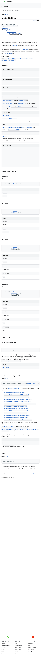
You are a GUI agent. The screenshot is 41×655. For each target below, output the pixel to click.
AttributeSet (21, 100)
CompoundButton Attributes (10, 58)
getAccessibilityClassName (9, 118)
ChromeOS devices (32, 647)
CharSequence (6, 115)
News (3, 651)
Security (3, 647)
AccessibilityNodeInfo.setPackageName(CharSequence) (18, 399)
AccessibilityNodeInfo (26, 127)
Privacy (16, 651)
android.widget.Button (11, 32)
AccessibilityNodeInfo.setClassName (11, 361)
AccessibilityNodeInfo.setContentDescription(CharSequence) (19, 404)
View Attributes (12, 60)
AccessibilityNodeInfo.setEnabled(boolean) (15, 406)
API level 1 (7, 14)
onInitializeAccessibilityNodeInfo (11, 127)
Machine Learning (18, 645)
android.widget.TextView (10, 30)
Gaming (16, 643)
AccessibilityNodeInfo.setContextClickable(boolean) (18, 419)
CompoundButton (13, 25)
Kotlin (34, 20)
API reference (5, 6)
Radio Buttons (8, 53)
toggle (4, 136)
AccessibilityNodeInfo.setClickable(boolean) (16, 408)
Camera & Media (18, 649)
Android (3, 643)
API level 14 (7, 378)
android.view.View (6, 29)
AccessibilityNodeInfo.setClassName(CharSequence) (17, 401)
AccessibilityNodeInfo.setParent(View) (14, 392)
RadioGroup (25, 49)
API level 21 (7, 286)
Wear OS (29, 645)
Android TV (30, 651)
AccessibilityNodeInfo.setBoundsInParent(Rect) (16, 394)
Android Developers (5, 10)
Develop (11, 10)
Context (11, 97)
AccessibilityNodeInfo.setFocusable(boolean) (16, 410)
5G (15, 653)
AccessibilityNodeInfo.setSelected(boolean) (15, 417)
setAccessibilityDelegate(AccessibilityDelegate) (14, 428)
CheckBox (15, 45)
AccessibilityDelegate (9, 426)
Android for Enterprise (6, 645)
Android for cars (31, 649)
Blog (2, 653)
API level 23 (7, 345)
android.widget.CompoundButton (15, 33)
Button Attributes (23, 58)
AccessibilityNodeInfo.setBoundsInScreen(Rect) (16, 397)
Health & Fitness (18, 647)
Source (3, 649)
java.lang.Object (5, 28)
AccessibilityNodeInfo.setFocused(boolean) (15, 413)
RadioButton (6, 97)
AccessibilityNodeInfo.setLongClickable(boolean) (17, 415)
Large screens (30, 643)
